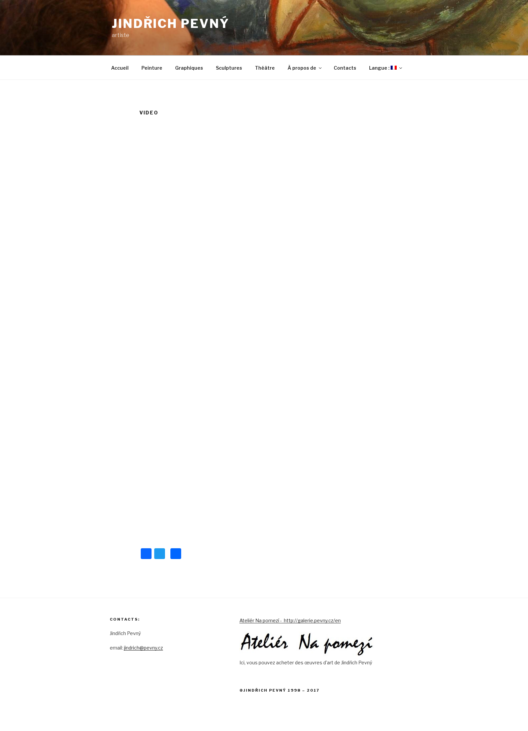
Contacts (345, 68)
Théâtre (265, 68)
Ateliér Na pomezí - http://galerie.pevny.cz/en (290, 620)
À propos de (305, 68)
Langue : (386, 68)
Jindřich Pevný (171, 23)
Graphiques (189, 68)
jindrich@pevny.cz (143, 648)
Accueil (120, 68)
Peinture (151, 68)
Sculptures (229, 68)
